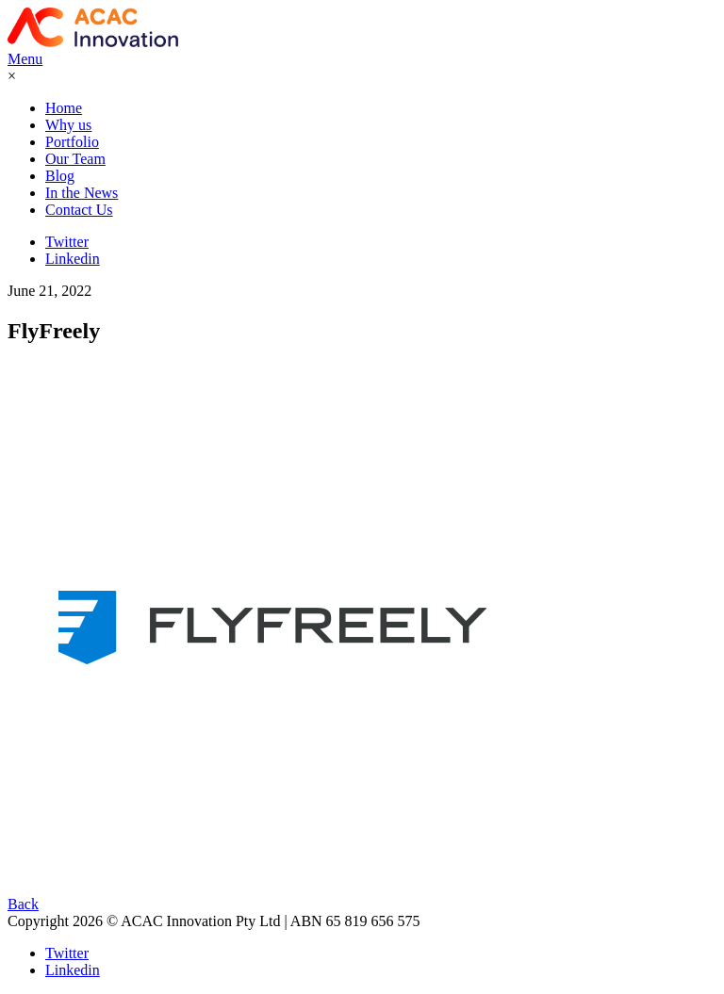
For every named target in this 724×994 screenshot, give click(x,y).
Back (23, 904)
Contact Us (79, 210)
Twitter (67, 242)
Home (63, 108)
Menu (25, 59)
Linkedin (72, 259)
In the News (81, 193)
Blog (59, 176)
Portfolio (72, 142)
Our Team (75, 159)
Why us (68, 125)
